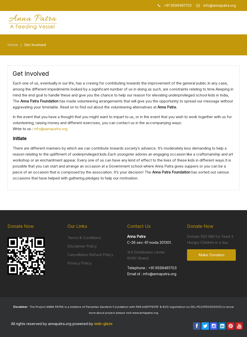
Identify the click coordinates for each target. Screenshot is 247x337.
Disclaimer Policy (82, 246)
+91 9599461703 (162, 267)
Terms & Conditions (84, 237)
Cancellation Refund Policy (90, 254)
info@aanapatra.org (50, 128)
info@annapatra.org (159, 273)
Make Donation (211, 255)
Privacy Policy (79, 263)
